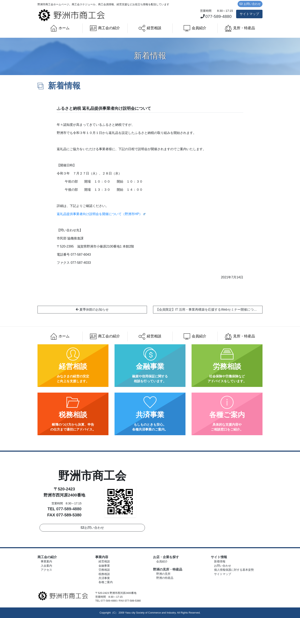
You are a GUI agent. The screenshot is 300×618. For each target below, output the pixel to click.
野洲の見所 (163, 573)
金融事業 (104, 565)
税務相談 (104, 574)
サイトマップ (249, 14)
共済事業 (104, 578)
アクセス (46, 569)
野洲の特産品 (164, 577)
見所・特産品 (240, 28)
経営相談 (150, 28)
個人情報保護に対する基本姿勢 (234, 569)
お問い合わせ (250, 3)
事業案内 (46, 561)
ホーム (60, 28)
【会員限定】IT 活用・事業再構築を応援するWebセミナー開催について (209, 309)
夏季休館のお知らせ (92, 309)
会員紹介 (195, 28)
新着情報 (219, 561)
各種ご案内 (106, 582)
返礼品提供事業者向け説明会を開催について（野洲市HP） (101, 214)
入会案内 (46, 565)
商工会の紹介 (105, 28)
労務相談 (104, 569)
